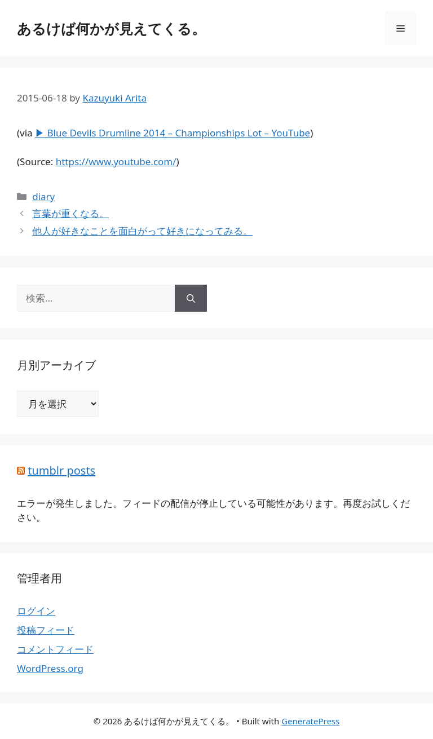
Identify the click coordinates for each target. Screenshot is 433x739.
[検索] (191, 298)
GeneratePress (310, 721)
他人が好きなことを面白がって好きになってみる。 (142, 230)
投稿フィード (45, 629)
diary (43, 196)
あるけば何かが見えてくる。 (111, 28)
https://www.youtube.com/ (116, 161)
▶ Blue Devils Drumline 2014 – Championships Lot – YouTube (172, 132)
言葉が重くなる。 (70, 213)
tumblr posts (61, 470)
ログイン (36, 610)
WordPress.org (50, 668)
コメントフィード (55, 649)
